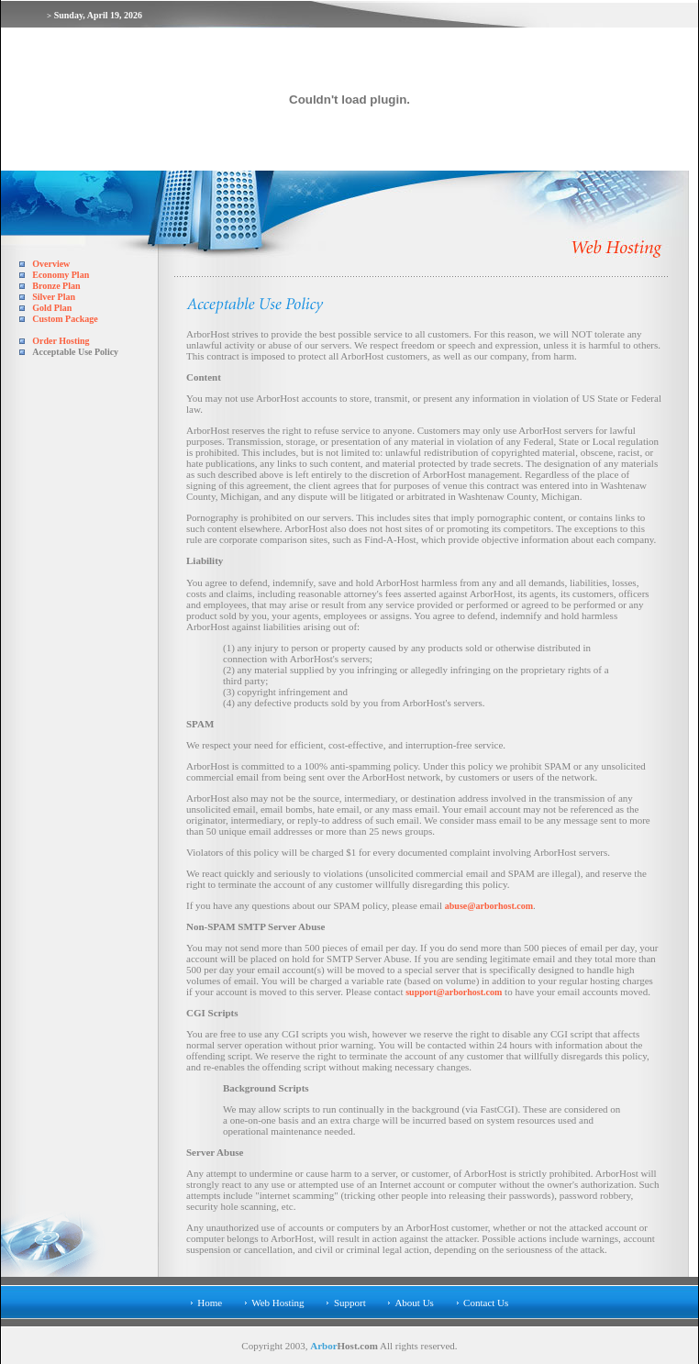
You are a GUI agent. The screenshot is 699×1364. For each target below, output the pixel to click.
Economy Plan (60, 275)
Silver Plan (53, 297)
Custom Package (64, 319)
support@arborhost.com (453, 992)
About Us (413, 1302)
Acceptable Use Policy (75, 352)
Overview (51, 264)
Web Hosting (277, 1302)
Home (209, 1302)
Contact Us (485, 1302)
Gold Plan (52, 308)
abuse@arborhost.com (489, 906)
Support (350, 1302)
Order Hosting (60, 341)
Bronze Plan (56, 286)
